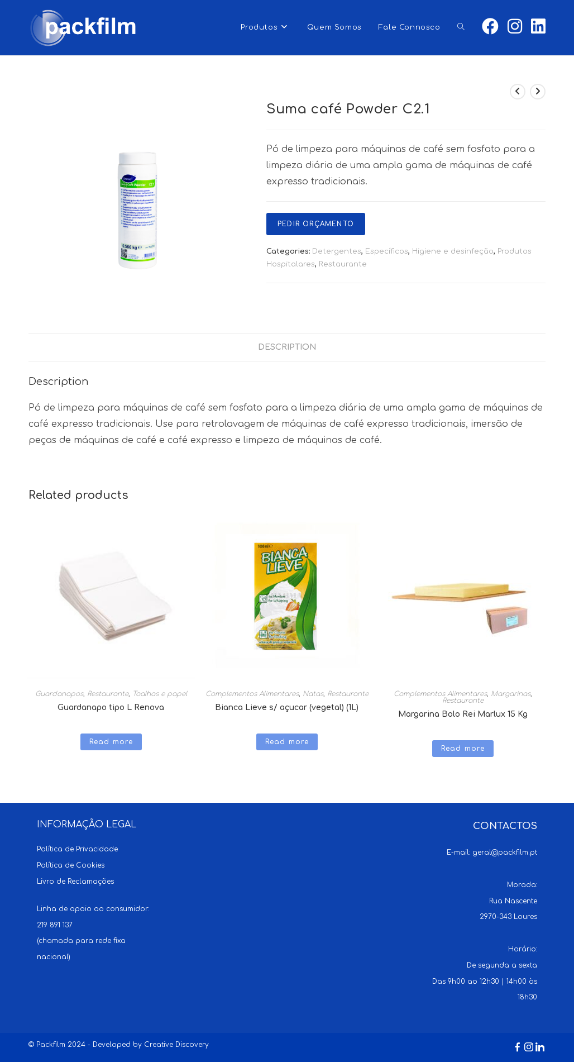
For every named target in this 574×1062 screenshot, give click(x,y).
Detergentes (336, 251)
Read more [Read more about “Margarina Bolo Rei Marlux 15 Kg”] (463, 749)
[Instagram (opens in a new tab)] (515, 27)
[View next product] (538, 91)
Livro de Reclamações (75, 881)
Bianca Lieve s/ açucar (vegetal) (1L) (286, 707)
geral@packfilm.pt (504, 852)
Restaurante (343, 264)
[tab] (287, 347)
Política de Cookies (70, 865)
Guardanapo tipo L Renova (111, 707)
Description (287, 346)
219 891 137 (55, 925)
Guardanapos (59, 694)
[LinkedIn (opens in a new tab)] (538, 27)
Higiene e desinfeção (453, 251)
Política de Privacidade (77, 849)
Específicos (386, 251)
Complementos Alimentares (252, 694)
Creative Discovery (176, 1045)
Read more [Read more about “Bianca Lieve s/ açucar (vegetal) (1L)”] (287, 742)
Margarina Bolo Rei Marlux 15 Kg (463, 714)
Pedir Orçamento (316, 224)
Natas (313, 694)
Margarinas (510, 694)
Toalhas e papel (159, 694)
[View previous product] (517, 91)
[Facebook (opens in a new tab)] (490, 27)
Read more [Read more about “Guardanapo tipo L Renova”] (111, 742)
